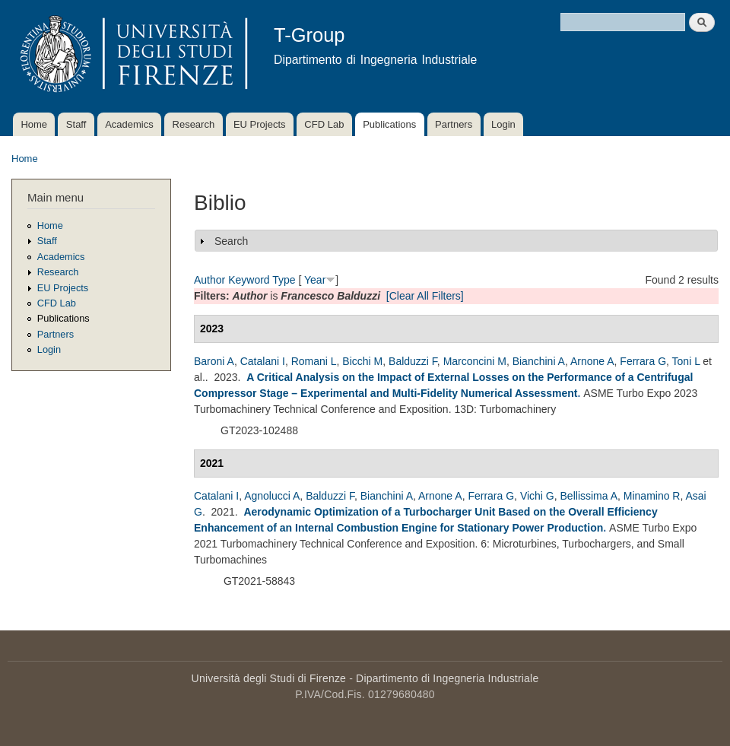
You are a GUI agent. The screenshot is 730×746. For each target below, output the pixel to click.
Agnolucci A (272, 496)
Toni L (686, 361)
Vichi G (537, 496)
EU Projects (259, 124)
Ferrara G (643, 361)
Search (231, 241)
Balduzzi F (413, 361)
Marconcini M (474, 361)
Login (503, 124)
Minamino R (652, 496)
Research (194, 124)
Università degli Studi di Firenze (269, 678)
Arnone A (592, 361)
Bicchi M (362, 361)
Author (209, 280)
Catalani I (262, 361)
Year (314, 280)
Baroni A (214, 361)
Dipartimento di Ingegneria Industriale (447, 678)
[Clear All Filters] (425, 296)
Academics (129, 124)
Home (34, 124)
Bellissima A (588, 496)
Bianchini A (539, 361)
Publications (389, 124)
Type (283, 280)
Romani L (314, 361)
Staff (76, 124)
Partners (453, 124)
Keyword (248, 280)
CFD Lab (324, 124)
